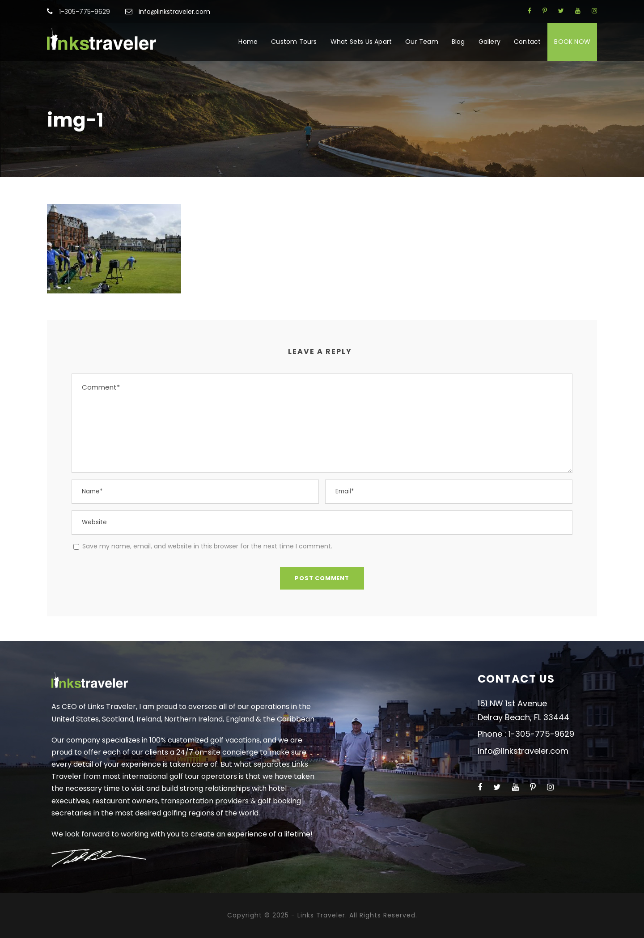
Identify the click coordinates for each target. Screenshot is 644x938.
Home (248, 41)
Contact (527, 41)
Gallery (489, 41)
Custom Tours (294, 41)
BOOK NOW (572, 41)
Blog (458, 41)
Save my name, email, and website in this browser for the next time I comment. (207, 546)
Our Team (421, 41)
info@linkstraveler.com (174, 11)
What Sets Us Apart (361, 41)
